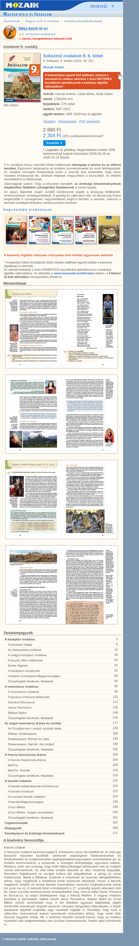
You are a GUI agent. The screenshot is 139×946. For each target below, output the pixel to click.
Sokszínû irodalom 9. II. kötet (73, 55)
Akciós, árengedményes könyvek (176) (47, 38)
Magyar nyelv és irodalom (42, 21)
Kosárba (54, 143)
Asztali (52, 939)
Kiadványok (12, 21)
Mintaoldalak (67, 121)
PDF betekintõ (89, 121)
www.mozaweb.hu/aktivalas (74, 273)
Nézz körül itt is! (33, 28)
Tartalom (49, 121)
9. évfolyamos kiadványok (39, 34)
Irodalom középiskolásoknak (83, 21)
